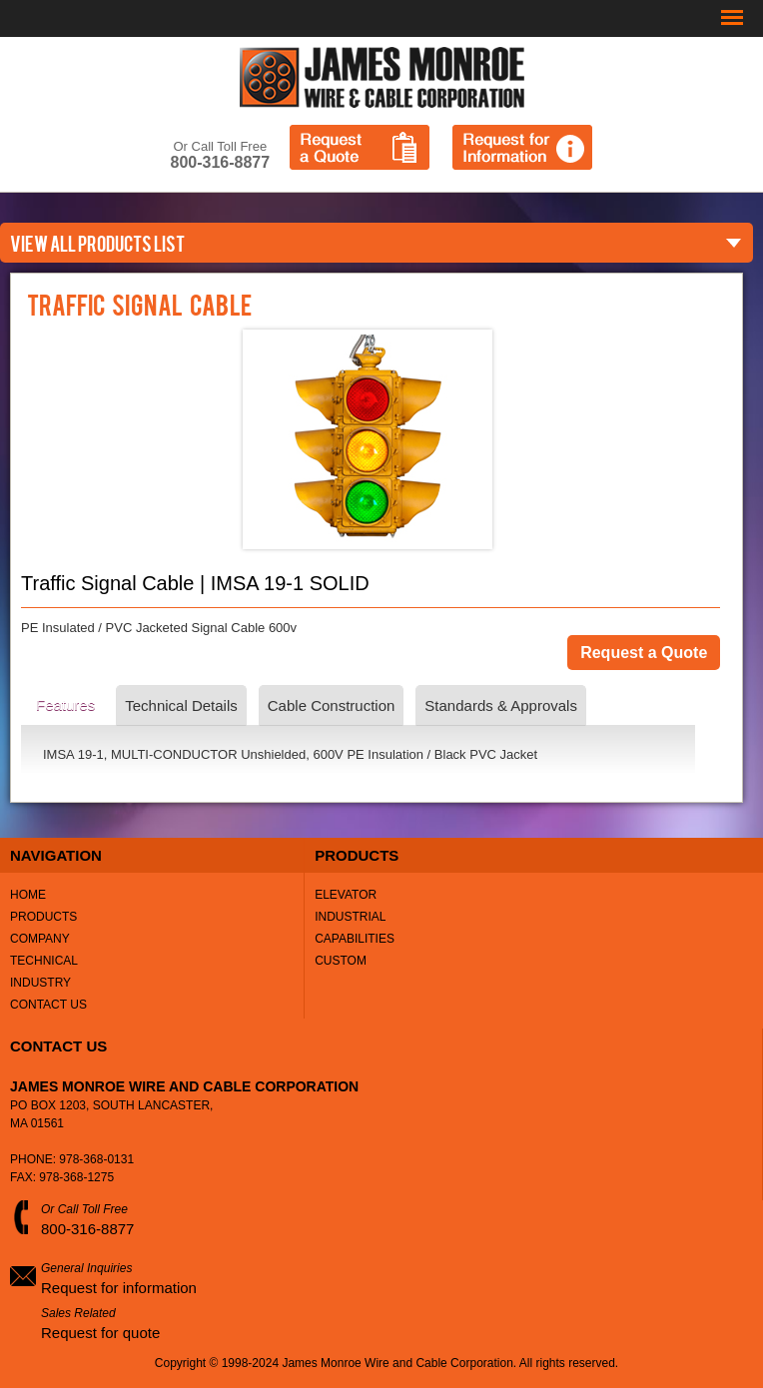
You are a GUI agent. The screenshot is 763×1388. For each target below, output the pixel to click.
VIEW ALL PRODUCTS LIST (97, 243)
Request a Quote (359, 147)
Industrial (350, 917)
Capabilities (354, 939)
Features (65, 704)
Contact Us (48, 1005)
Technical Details (181, 705)
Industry (40, 983)
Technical (44, 961)
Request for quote (100, 1332)
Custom (341, 961)
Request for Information (522, 147)
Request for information (119, 1287)
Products (43, 917)
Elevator (346, 895)
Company (40, 939)
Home (28, 895)
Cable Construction (331, 705)
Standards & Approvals (500, 705)
